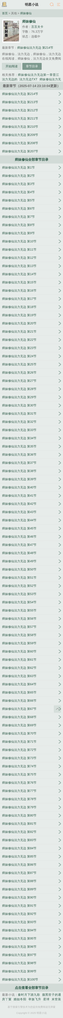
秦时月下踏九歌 (29, 994)
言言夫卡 (37, 26)
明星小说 (31, 4)
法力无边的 (9, 79)
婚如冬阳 (20, 999)
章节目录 (32, 66)
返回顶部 (57, 709)
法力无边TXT (28, 79)
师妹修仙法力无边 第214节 (35, 47)
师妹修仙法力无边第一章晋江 (38, 74)
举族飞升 (34, 999)
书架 (4, 4)
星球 (46, 999)
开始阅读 (12, 66)
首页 (5, 13)
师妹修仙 (26, 13)
